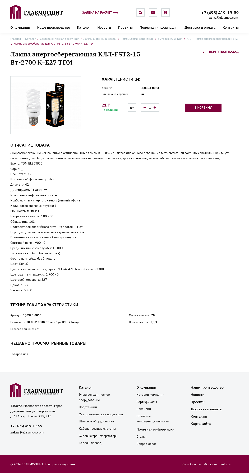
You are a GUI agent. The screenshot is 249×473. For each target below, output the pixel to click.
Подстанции (88, 407)
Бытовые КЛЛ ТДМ (170, 39)
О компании (20, 27)
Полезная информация (159, 27)
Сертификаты (146, 401)
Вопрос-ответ (146, 443)
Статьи (141, 436)
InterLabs (224, 464)
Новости (104, 27)
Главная (15, 39)
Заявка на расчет (100, 12)
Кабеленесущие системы (97, 428)
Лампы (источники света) (100, 39)
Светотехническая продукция (59, 39)
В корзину (206, 107)
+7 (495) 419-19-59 (220, 12)
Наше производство (53, 27)
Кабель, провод (90, 443)
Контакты (231, 27)
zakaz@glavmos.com (223, 17)
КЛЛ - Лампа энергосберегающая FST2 (212, 39)
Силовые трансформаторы (98, 435)
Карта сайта (201, 423)
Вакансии (143, 409)
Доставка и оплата (200, 27)
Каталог (83, 27)
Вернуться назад (220, 51)
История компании (150, 394)
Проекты (125, 27)
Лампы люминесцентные (137, 39)
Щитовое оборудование (96, 421)
